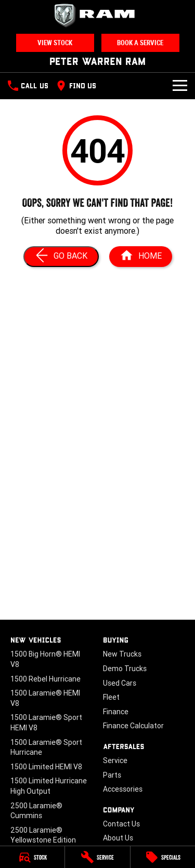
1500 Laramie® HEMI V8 (45, 698)
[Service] (97, 857)
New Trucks (122, 654)
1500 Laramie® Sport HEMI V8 (46, 722)
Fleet (111, 697)
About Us (118, 838)
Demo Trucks (125, 668)
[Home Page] (140, 256)
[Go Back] (61, 256)
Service (115, 760)
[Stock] (32, 857)
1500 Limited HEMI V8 (46, 766)
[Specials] (163, 857)
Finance (115, 711)
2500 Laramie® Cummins (36, 811)
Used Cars (119, 683)
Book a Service (140, 43)
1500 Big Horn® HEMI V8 (45, 659)
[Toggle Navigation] (180, 86)
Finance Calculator (133, 725)
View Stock (54, 43)
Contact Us (121, 824)
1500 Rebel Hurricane (45, 679)
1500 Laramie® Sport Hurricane (46, 747)
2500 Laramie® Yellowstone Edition (43, 835)
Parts (112, 775)
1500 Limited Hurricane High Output (48, 786)
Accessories (122, 789)
